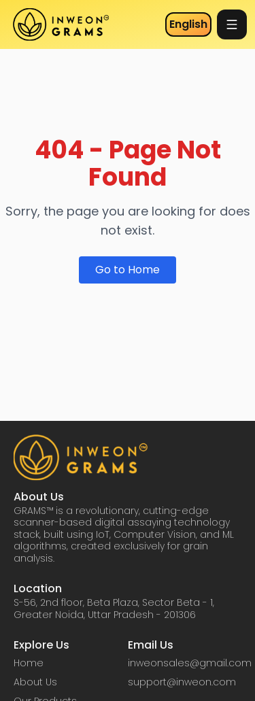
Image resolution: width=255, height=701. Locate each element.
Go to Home (127, 269)
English (188, 24)
